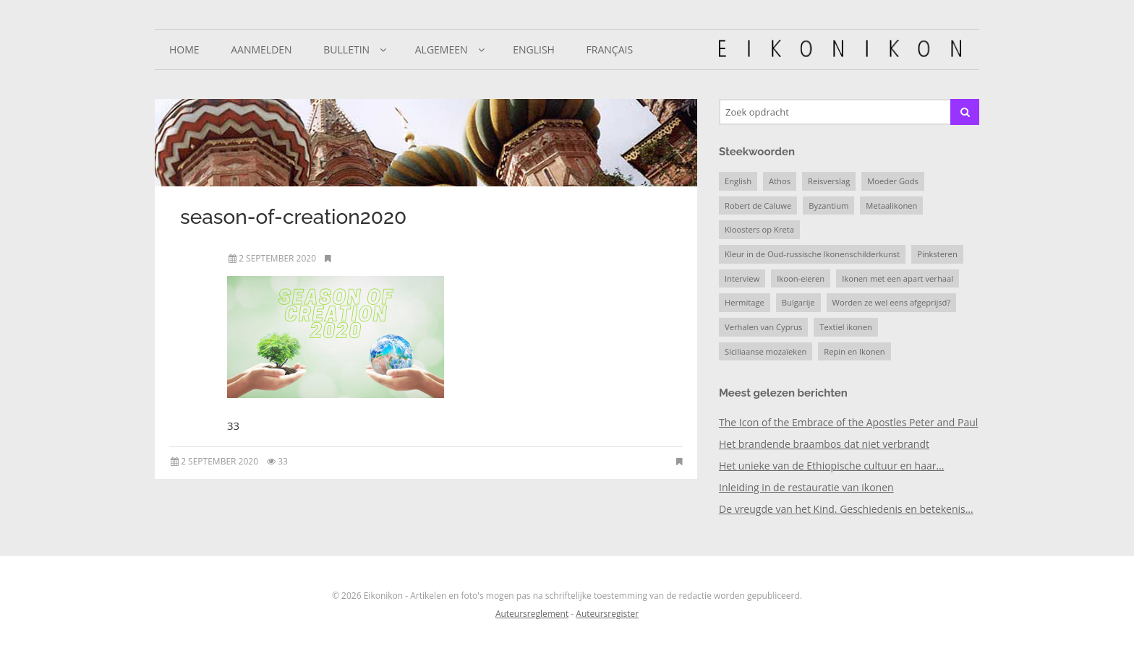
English (534, 49)
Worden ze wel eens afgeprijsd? (891, 302)
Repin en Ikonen (854, 351)
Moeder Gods (892, 181)
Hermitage (744, 302)
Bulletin (346, 49)
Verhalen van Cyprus (763, 326)
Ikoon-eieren (800, 278)
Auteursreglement (531, 613)
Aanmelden (261, 49)
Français (610, 49)
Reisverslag (829, 181)
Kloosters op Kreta (759, 229)
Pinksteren (937, 253)
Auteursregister (607, 613)
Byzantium (828, 205)
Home (184, 49)
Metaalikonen (891, 205)
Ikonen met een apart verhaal (897, 278)
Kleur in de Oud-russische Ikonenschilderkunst (812, 253)
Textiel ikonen (845, 326)
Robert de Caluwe (758, 205)
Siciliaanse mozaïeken (765, 351)
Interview (742, 278)
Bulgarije (798, 302)
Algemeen (441, 49)
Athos (779, 181)
